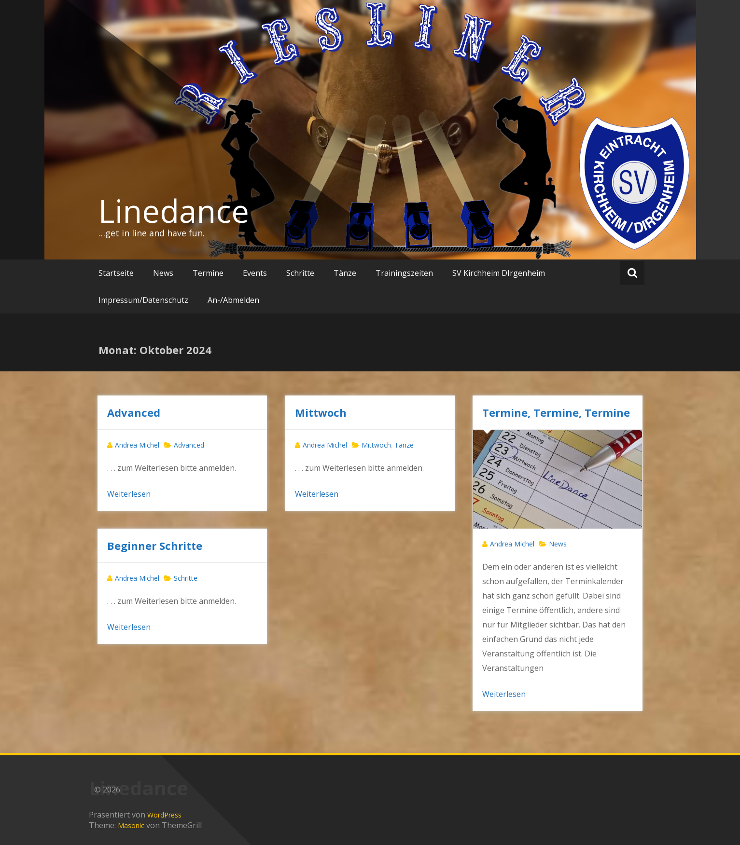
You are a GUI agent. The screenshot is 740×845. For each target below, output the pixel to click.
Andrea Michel (137, 445)
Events (255, 273)
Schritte (300, 273)
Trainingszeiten (404, 273)
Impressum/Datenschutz (143, 300)
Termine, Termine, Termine (556, 412)
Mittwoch (321, 412)
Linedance (173, 211)
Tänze (345, 273)
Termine (208, 273)
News (163, 273)
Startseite (116, 273)
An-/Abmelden (233, 300)
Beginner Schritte (154, 545)
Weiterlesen (129, 494)
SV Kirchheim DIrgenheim (498, 273)
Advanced (133, 412)
